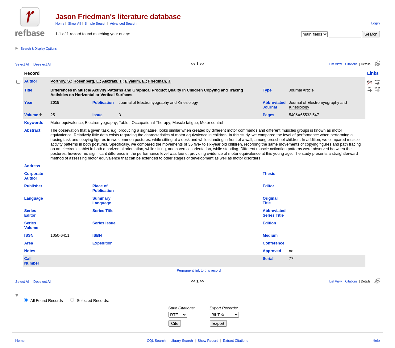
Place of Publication (103, 188)
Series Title (103, 210)
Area (28, 243)
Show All (74, 23)
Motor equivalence (67, 122)
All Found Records (46, 300)
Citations (351, 64)
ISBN (97, 235)
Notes (29, 250)
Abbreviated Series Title (274, 213)
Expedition (103, 243)
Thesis (269, 173)
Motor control (211, 122)
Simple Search (95, 23)
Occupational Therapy (151, 122)
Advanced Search (123, 23)
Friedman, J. (159, 81)
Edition (269, 223)
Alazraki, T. (112, 81)
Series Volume (31, 225)
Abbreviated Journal (274, 104)
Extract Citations (235, 340)
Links (373, 73)
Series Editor (30, 213)
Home (60, 23)
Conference (273, 243)
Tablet (124, 122)
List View (335, 64)
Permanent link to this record (199, 270)
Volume (31, 114)
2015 (55, 102)
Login (375, 23)
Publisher (33, 186)
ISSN (29, 235)
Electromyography (101, 122)
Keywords (33, 122)
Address (32, 165)
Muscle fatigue (185, 122)
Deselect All (42, 64)
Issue (98, 114)
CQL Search (156, 340)
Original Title (270, 200)
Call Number (31, 260)
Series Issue (104, 223)
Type (267, 90)
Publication (103, 102)
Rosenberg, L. (86, 81)
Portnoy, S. (61, 81)
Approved (272, 250)
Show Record (208, 340)
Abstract (32, 130)
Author (30, 81)
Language (33, 198)
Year (28, 102)
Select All (22, 64)
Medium (270, 235)
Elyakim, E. (135, 81)
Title (28, 90)
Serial (268, 258)
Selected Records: (93, 300)
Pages (268, 114)
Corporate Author (33, 175)
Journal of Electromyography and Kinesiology (158, 102)
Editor (268, 186)
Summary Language (102, 200)
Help (376, 340)
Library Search (181, 340)
